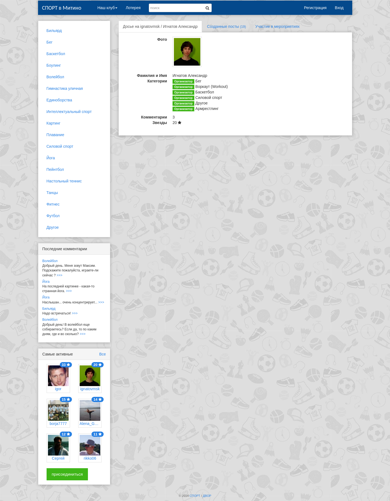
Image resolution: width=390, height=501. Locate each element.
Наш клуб (108, 8)
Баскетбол (56, 54)
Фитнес (53, 204)
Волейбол (55, 77)
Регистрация (315, 8)
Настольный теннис (64, 181)
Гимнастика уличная (65, 88)
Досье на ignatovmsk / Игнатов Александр (160, 26)
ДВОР (207, 495)
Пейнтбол (55, 169)
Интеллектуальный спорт (69, 111)
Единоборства (59, 100)
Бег (50, 42)
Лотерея (133, 8)
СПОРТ (195, 495)
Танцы (52, 192)
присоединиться (67, 474)
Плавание (55, 135)
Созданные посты (226, 26)
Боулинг (54, 65)
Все (102, 354)
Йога (51, 158)
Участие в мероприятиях (277, 26)
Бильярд (54, 30)
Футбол (53, 216)
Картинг (54, 123)
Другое (53, 227)
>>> (59, 275)
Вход (339, 8)
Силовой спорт (60, 146)
